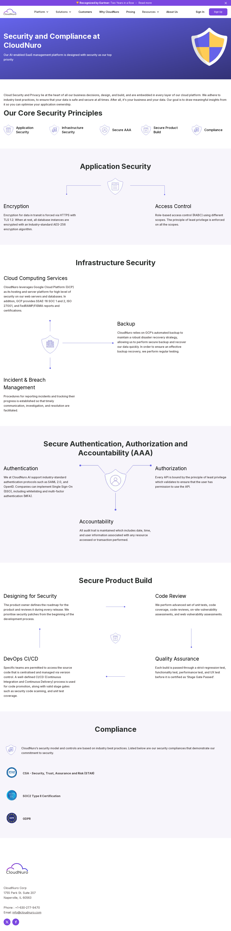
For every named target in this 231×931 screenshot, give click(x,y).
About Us (172, 12)
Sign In (200, 12)
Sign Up (218, 11)
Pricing (130, 12)
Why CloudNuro (109, 12)
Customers (85, 12)
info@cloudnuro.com (26, 912)
